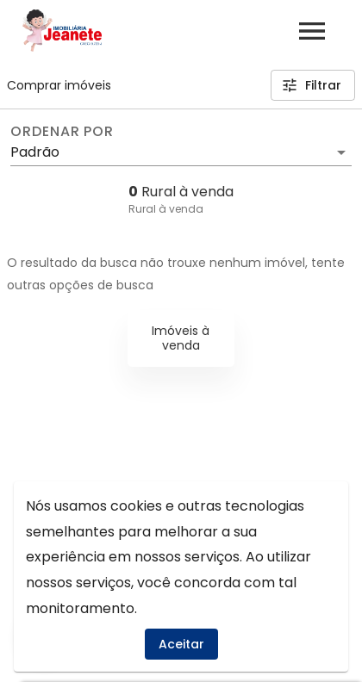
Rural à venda (165, 209)
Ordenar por (62, 132)
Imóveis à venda (180, 338)
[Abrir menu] (312, 31)
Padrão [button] (34, 152)
